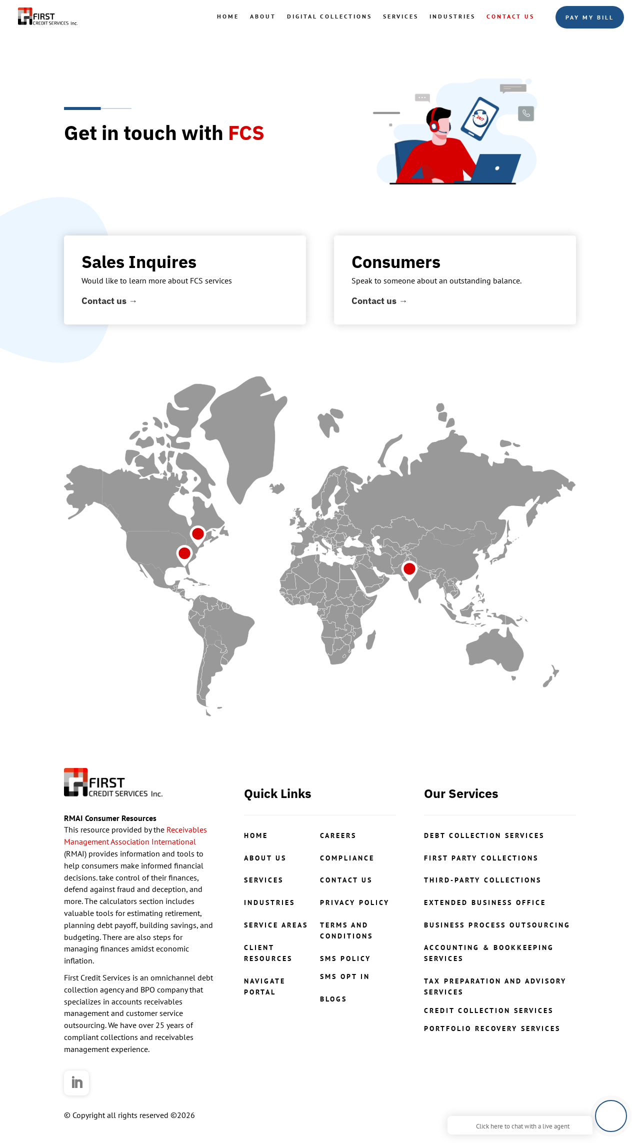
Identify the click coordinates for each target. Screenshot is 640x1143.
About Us (265, 858)
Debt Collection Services (484, 835)
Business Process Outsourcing (497, 925)
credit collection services (489, 1010)
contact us (346, 880)
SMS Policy (345, 958)
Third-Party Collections (483, 880)
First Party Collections (481, 858)
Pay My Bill (590, 17)
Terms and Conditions (346, 930)
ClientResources (268, 953)
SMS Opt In (345, 976)
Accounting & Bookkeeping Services (489, 953)
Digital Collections (329, 16)
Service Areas (276, 925)
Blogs (333, 999)
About (263, 16)
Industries (453, 16)
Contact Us (510, 16)
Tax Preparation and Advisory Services (495, 986)
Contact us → (110, 300)
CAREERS (338, 835)
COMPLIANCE (347, 858)
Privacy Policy (355, 902)
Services (400, 16)
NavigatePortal (265, 986)
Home (228, 16)
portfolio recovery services (492, 1028)
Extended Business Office (485, 902)
